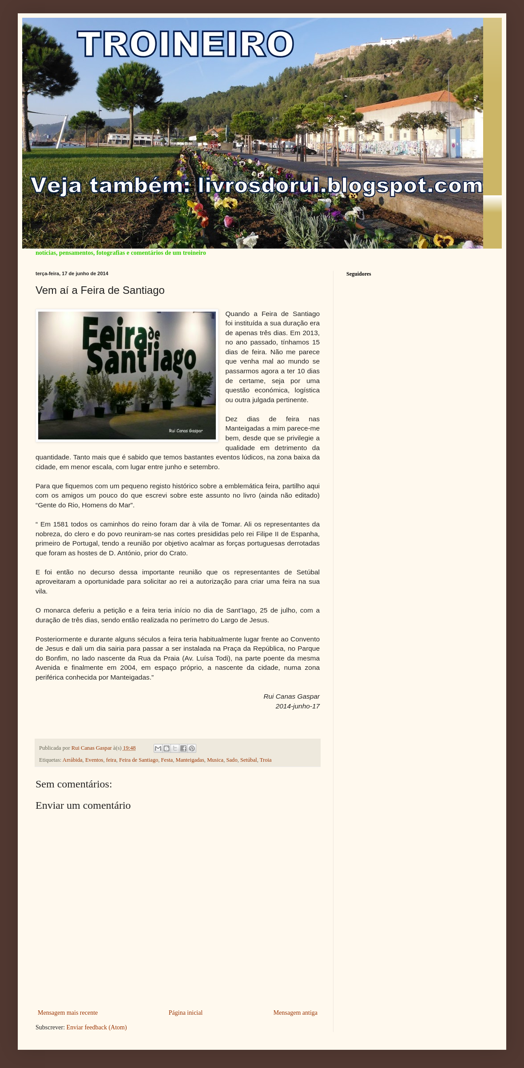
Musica (215, 760)
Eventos (94, 760)
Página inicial (186, 1012)
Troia (266, 760)
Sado (232, 760)
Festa (167, 760)
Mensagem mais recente (68, 1012)
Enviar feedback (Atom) (97, 1027)
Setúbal (248, 760)
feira (111, 760)
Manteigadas (189, 760)
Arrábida (73, 760)
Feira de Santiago (138, 760)
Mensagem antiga (296, 1012)
